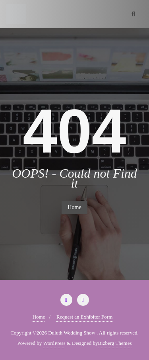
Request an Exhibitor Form (84, 317)
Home (74, 207)
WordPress (54, 343)
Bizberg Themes (115, 343)
